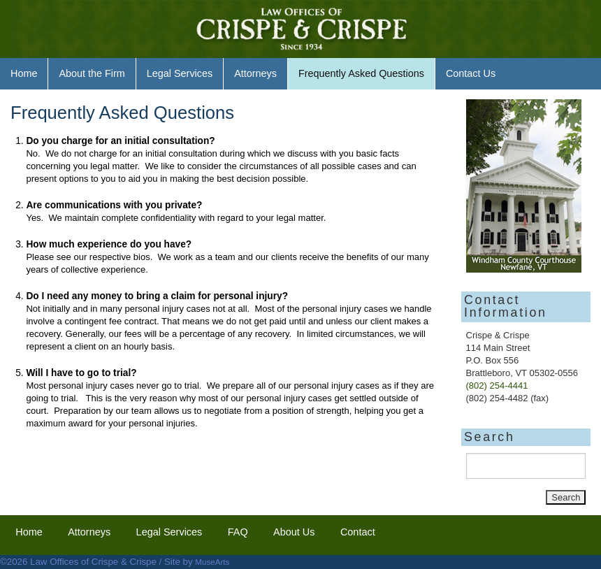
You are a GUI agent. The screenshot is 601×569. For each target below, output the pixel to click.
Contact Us (470, 73)
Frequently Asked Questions (361, 73)
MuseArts (212, 561)
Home (23, 73)
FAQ (238, 532)
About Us (293, 532)
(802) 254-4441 (497, 385)
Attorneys (255, 73)
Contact (357, 532)
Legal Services (179, 73)
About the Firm (91, 73)
